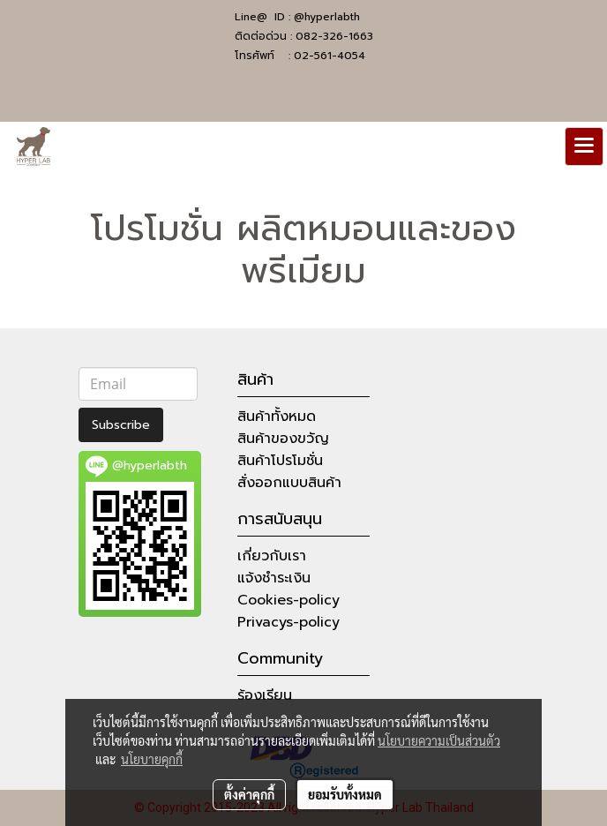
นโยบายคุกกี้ (152, 759)
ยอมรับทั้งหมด (345, 794)
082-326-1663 (334, 36)
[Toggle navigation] (584, 146)
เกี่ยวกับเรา (271, 556)
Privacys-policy (288, 622)
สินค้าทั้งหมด (276, 416)
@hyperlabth (327, 17)
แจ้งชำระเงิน (274, 578)
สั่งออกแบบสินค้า (289, 482)
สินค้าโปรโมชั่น (280, 460)
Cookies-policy (288, 600)
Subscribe (121, 425)
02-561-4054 (329, 56)
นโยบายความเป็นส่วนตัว (439, 740)
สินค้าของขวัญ (283, 438)
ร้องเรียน (264, 695)
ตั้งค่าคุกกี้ (249, 794)
